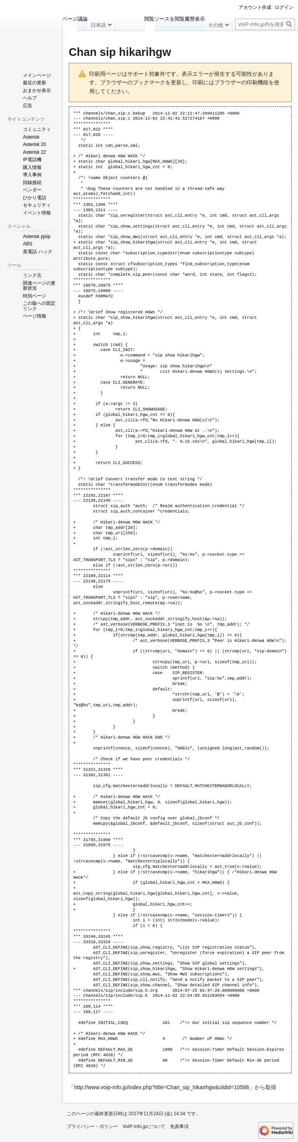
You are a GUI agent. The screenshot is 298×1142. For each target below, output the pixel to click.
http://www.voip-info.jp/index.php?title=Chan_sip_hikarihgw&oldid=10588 (161, 1087)
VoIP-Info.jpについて (144, 1126)
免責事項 (179, 1126)
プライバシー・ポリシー (92, 1126)
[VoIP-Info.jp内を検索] (265, 24)
